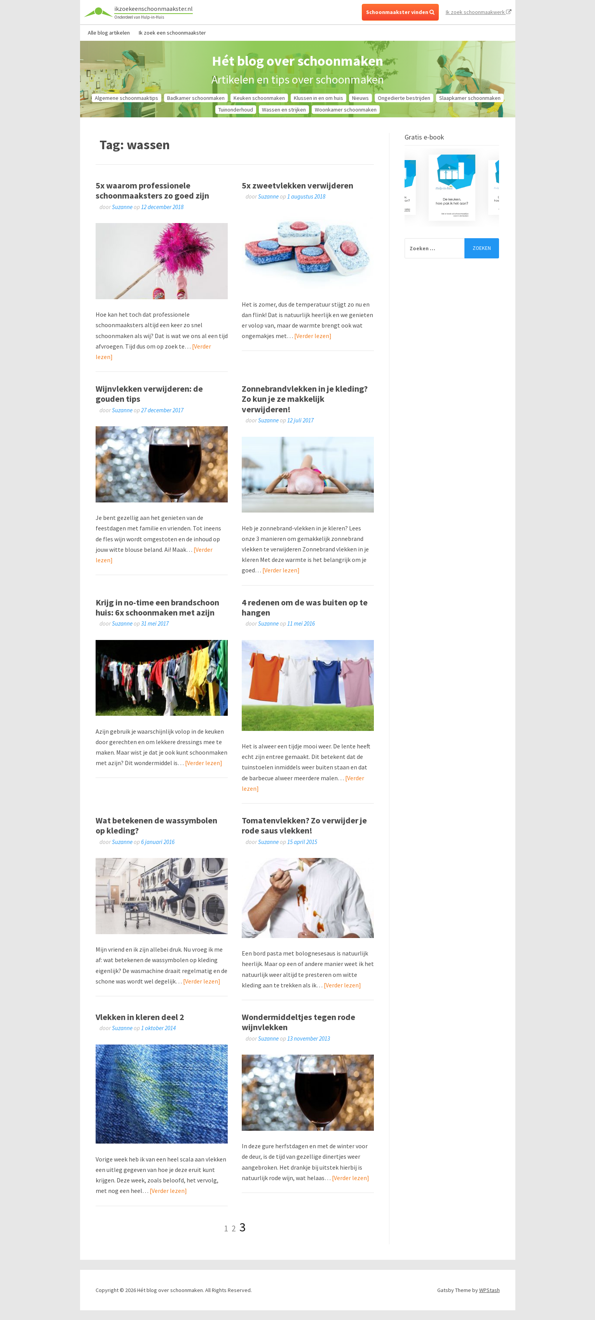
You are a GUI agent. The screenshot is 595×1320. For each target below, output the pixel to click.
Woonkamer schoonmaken (346, 109)
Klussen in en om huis (318, 97)
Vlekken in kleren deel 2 (140, 1016)
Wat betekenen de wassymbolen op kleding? (156, 825)
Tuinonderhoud (235, 109)
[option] (452, 187)
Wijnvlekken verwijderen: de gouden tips (149, 393)
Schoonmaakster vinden (400, 12)
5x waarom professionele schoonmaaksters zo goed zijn (152, 190)
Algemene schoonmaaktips (126, 97)
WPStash (489, 1290)
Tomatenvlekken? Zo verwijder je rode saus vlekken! (304, 825)
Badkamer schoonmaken (196, 97)
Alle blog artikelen (109, 32)
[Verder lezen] (313, 336)
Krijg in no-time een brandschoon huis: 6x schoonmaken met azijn (157, 607)
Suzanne (122, 207)
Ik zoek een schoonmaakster (172, 32)
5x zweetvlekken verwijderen (297, 185)
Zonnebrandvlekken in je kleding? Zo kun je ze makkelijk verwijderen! (305, 399)
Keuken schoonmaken (259, 97)
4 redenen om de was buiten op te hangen (305, 607)
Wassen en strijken (284, 109)
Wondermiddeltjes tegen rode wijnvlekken (298, 1021)
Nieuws (360, 97)
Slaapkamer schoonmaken (470, 97)
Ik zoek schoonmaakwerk (478, 12)
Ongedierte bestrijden (404, 97)
